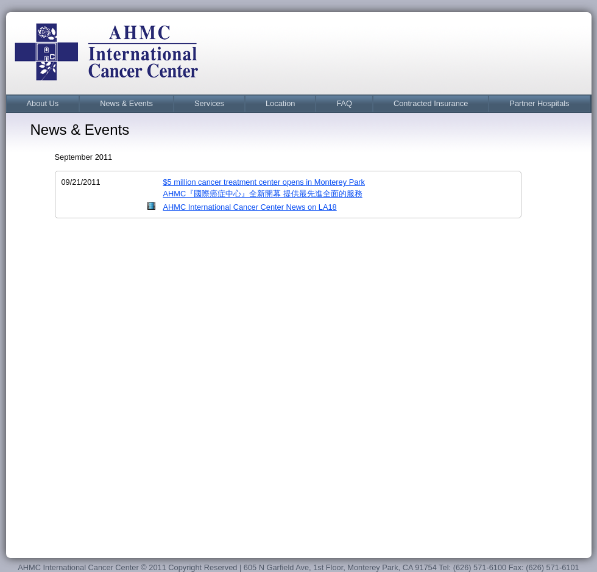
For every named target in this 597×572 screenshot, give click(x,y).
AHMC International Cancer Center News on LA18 (250, 207)
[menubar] (298, 103)
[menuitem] (43, 103)
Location (280, 103)
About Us (43, 103)
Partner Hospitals (539, 103)
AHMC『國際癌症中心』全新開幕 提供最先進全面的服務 (262, 193)
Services (209, 103)
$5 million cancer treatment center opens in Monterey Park (264, 182)
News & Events (126, 103)
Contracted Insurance (431, 103)
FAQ (344, 103)
